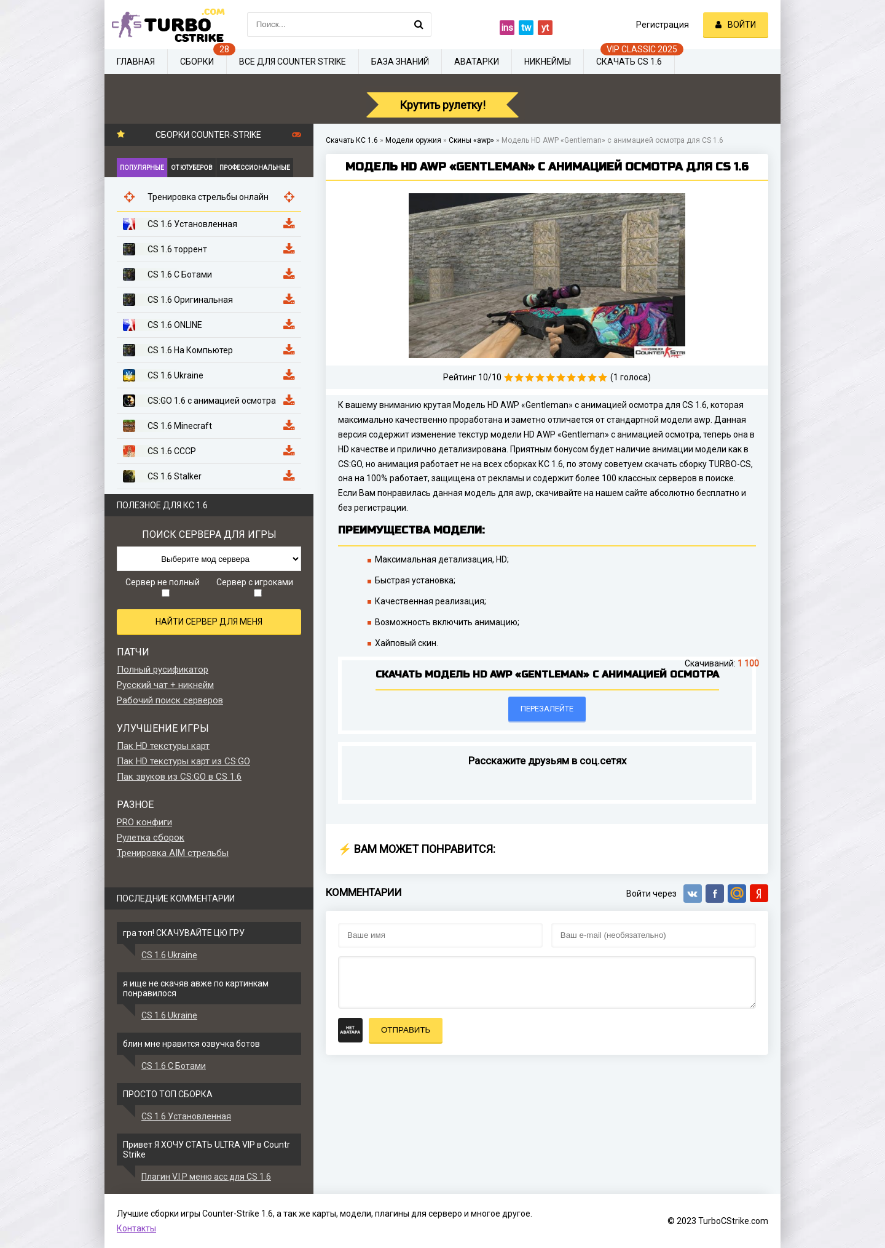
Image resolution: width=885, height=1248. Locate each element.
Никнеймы (547, 61)
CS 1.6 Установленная (186, 1116)
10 (602, 377)
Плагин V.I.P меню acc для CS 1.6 (206, 1177)
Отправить (405, 1029)
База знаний (400, 61)
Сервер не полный (162, 587)
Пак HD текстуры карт (163, 745)
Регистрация (662, 25)
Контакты (136, 1228)
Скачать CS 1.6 (629, 61)
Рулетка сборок (150, 837)
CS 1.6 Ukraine (169, 955)
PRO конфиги (144, 822)
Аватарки (476, 61)
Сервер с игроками (254, 587)
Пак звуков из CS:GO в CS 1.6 (179, 776)
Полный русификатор (162, 669)
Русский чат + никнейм (165, 684)
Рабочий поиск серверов (170, 700)
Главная (136, 61)
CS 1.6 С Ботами (173, 1066)
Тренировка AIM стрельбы (173, 852)
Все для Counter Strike (292, 61)
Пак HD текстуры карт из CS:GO (183, 761)
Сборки (197, 61)
